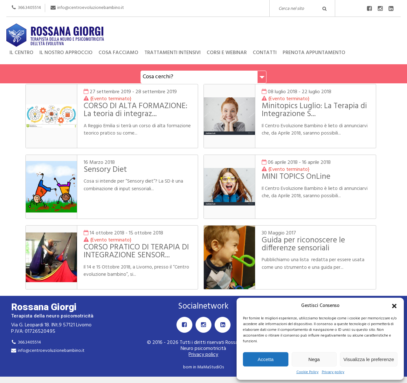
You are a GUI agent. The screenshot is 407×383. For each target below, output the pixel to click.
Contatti (265, 53)
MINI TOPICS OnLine (296, 177)
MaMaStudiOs (210, 367)
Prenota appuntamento (314, 53)
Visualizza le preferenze (368, 359)
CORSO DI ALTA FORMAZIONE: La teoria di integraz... (135, 110)
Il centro (21, 53)
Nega (314, 359)
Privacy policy (333, 372)
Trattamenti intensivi (172, 53)
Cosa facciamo (118, 53)
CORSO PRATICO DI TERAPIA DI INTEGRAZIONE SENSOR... (136, 251)
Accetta (265, 359)
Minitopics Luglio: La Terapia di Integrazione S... (314, 110)
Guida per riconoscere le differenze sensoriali (303, 244)
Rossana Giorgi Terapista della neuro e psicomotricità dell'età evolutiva (203, 29)
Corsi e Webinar (227, 53)
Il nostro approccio (66, 53)
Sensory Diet (105, 170)
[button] (394, 306)
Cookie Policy (307, 372)
